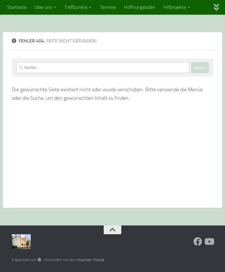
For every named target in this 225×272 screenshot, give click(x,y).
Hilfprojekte (174, 7)
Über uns (43, 7)
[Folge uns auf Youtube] (208, 241)
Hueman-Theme (90, 260)
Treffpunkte (75, 7)
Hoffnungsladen (139, 7)
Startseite (16, 7)
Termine (108, 7)
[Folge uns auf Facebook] (197, 241)
